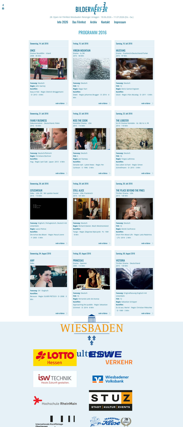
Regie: (32, 87)
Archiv (93, 22)
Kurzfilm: (34, 90)
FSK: (75, 87)
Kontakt (105, 22)
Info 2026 (62, 22)
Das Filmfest (79, 22)
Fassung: (33, 84)
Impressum (120, 22)
